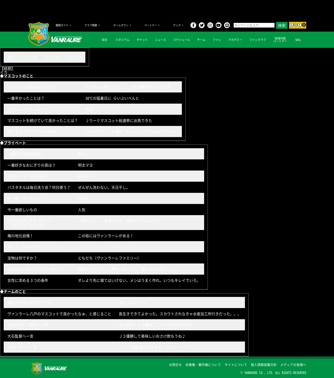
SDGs (298, 40)
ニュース (160, 40)
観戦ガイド (62, 25)
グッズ (177, 25)
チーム (201, 40)
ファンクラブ (257, 40)
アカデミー (235, 40)
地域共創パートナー (280, 39)
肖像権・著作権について (203, 364)
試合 (104, 40)
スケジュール (181, 40)
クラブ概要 (90, 25)
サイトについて (236, 364)
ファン (217, 40)
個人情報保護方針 (264, 364)
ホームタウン (120, 25)
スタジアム (122, 40)
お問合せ (175, 364)
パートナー (150, 25)
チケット (142, 40)
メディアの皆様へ (293, 364)
